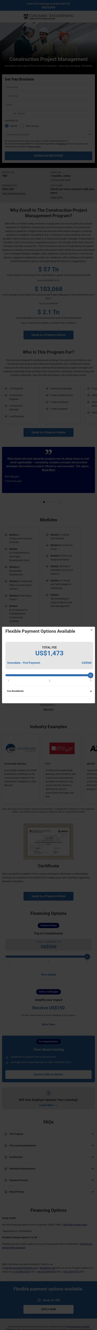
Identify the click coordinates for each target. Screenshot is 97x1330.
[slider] (49, 675)
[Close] (91, 630)
